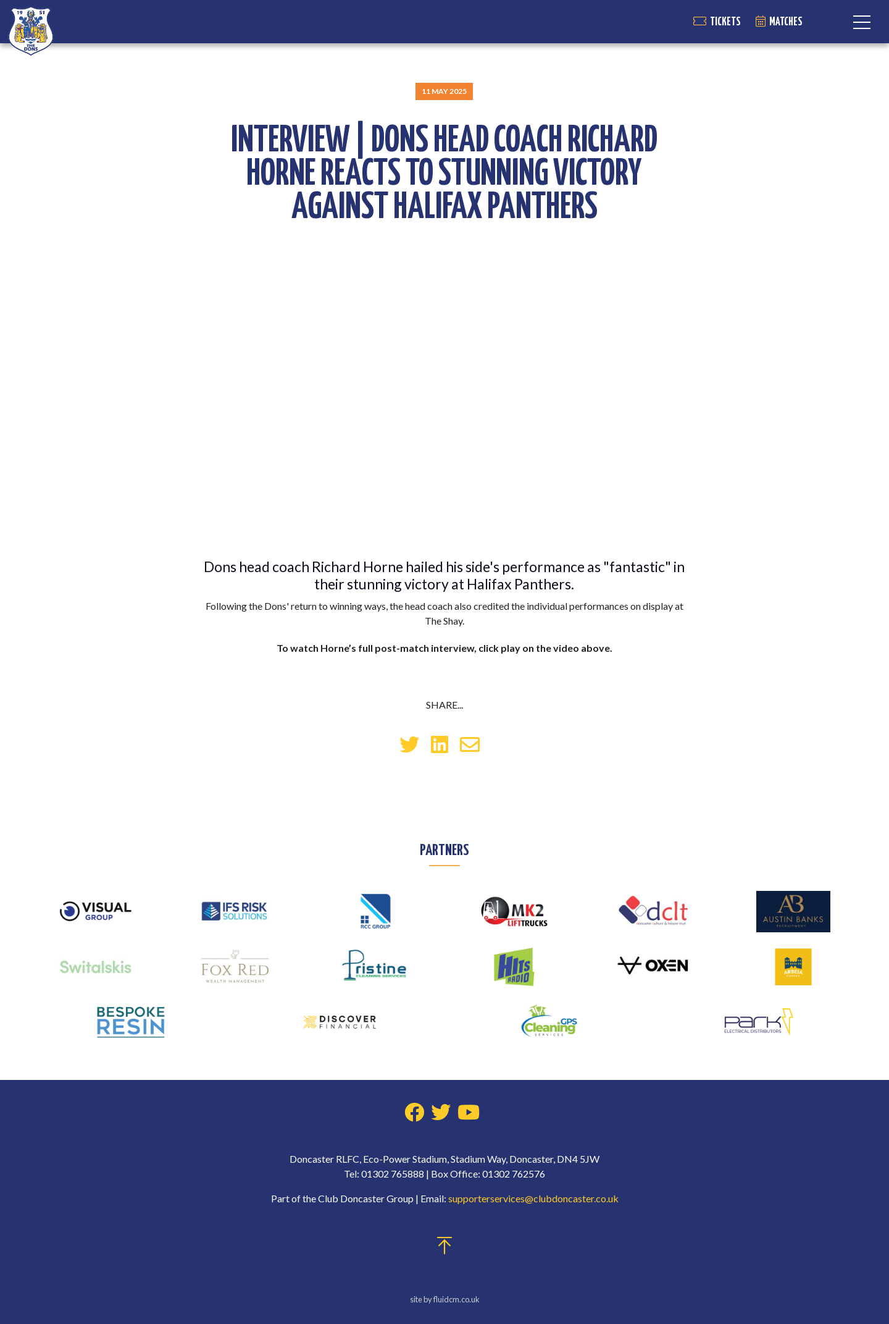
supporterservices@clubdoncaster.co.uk (533, 1198)
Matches (786, 22)
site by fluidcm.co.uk (445, 1299)
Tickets (725, 22)
